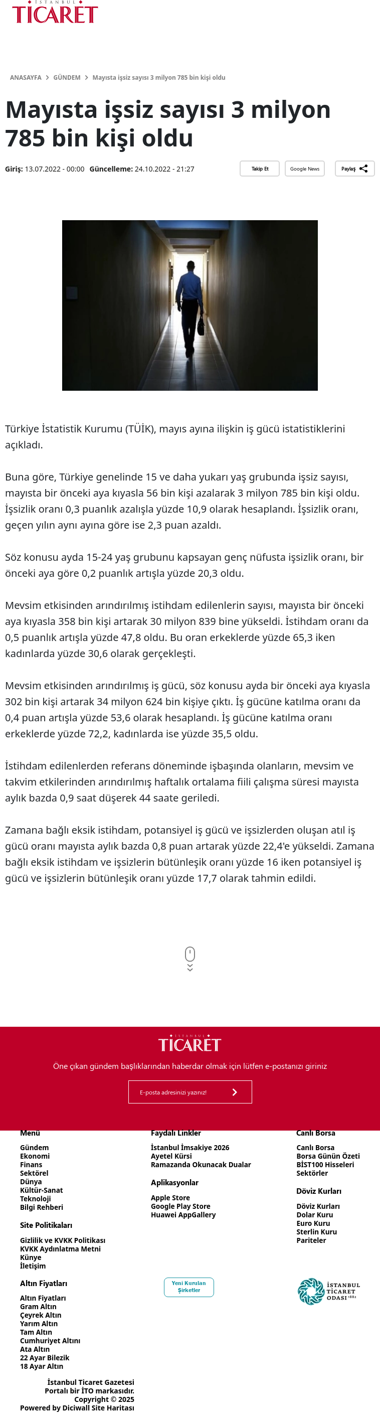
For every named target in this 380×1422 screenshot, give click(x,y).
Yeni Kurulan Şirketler (189, 1286)
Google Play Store (180, 1206)
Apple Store (170, 1197)
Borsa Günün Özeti (327, 1156)
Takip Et (260, 168)
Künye (31, 1257)
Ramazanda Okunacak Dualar (201, 1164)
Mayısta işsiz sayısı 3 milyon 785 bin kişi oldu (159, 77)
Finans (31, 1164)
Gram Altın (39, 1306)
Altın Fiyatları (43, 1298)
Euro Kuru (312, 1223)
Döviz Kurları (317, 1206)
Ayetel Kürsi (171, 1156)
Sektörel (34, 1173)
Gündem (66, 77)
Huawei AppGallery (183, 1214)
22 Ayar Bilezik (45, 1357)
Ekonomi (35, 1156)
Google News (304, 168)
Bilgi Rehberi (42, 1207)
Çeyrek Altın (41, 1315)
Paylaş (354, 169)
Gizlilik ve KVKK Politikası (64, 1240)
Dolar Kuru (313, 1214)
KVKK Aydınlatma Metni (61, 1248)
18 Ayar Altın (42, 1366)
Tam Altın (36, 1332)
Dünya (31, 1181)
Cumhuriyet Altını (51, 1340)
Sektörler (311, 1173)
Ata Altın (35, 1349)
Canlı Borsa (314, 1147)
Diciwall (76, 1407)
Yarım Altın (39, 1323)
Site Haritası (113, 1407)
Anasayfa (26, 77)
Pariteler (310, 1240)
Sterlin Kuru (315, 1231)
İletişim (33, 1265)
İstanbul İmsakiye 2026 (190, 1147)
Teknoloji (36, 1198)
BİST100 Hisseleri (324, 1164)
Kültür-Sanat (42, 1190)
